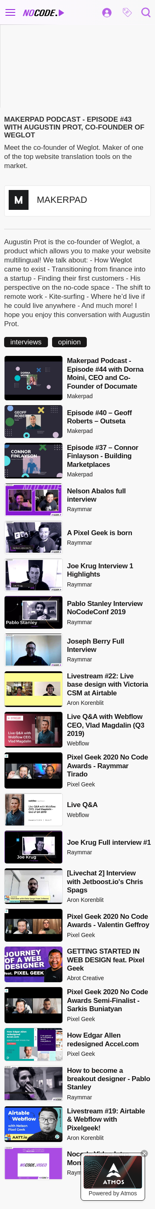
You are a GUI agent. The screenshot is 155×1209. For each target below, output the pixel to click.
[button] (127, 12)
